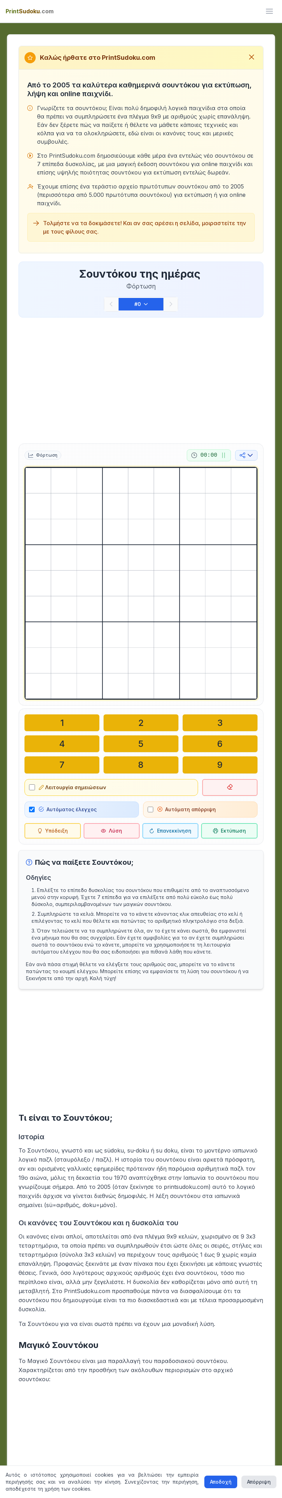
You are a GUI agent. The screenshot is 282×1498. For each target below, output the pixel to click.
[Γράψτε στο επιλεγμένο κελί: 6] (220, 743)
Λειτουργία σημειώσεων (72, 787)
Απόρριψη (259, 1482)
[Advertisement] (141, 379)
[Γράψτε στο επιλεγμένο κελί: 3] (220, 722)
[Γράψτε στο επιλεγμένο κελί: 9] (220, 764)
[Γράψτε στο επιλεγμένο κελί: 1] (61, 722)
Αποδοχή (221, 1482)
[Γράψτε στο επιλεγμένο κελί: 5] (141, 743)
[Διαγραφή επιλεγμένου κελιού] (229, 787)
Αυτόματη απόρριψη (186, 809)
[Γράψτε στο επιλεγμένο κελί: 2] (141, 722)
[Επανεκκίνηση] (170, 830)
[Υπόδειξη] (52, 830)
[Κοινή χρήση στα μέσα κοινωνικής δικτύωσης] (246, 455)
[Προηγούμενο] (111, 304)
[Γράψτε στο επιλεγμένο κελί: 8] (141, 764)
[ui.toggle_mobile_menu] (269, 11)
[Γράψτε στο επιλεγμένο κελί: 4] (61, 743)
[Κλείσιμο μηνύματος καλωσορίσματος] (252, 57)
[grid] (141, 583)
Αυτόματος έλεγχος (68, 809)
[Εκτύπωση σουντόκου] (229, 830)
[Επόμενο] (171, 304)
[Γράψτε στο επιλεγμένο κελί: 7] (61, 764)
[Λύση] (112, 830)
